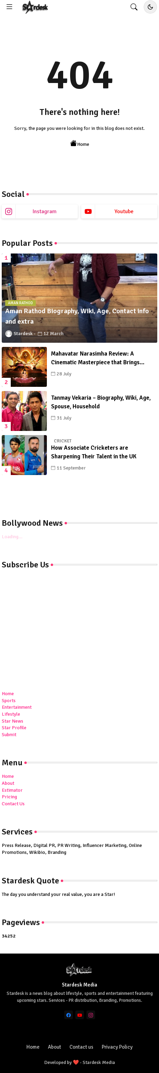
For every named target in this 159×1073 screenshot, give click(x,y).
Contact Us (13, 804)
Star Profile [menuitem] (14, 728)
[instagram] (90, 1014)
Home (79, 143)
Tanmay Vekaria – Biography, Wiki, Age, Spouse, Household (101, 402)
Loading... (12, 537)
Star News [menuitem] (12, 721)
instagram (45, 211)
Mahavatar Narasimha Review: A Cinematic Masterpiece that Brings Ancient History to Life (95, 358)
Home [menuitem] (8, 694)
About (8, 783)
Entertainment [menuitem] (17, 707)
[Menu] (9, 7)
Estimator (12, 790)
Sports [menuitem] (9, 701)
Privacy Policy (117, 1047)
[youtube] (79, 1014)
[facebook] (68, 1014)
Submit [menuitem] (9, 735)
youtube (124, 211)
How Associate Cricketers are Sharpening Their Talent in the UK (93, 452)
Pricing (9, 797)
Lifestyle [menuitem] (11, 714)
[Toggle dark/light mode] (150, 7)
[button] (134, 7)
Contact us (81, 1047)
